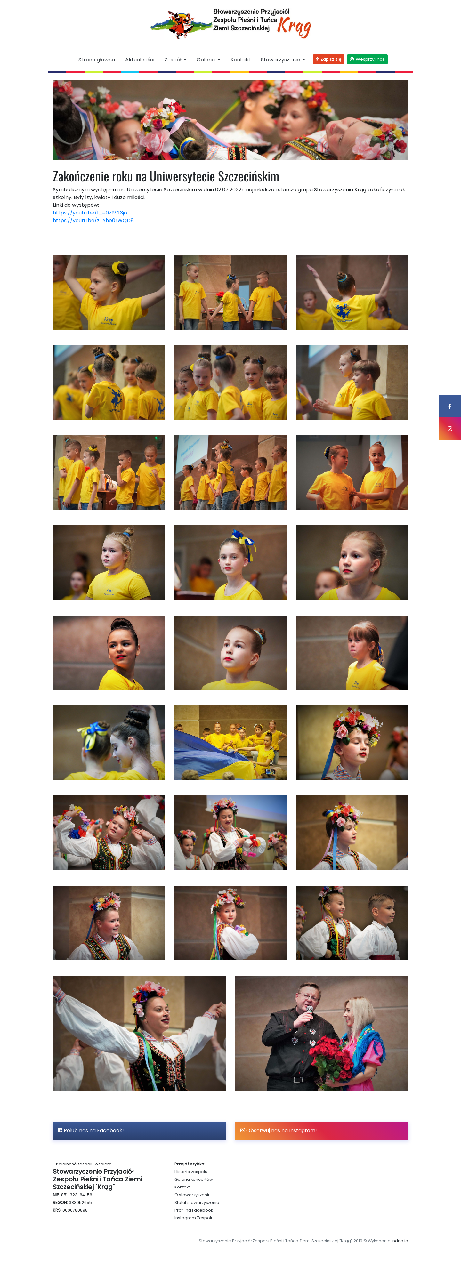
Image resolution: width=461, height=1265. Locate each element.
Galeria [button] (206, 59)
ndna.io (400, 1241)
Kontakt (240, 59)
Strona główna (96, 59)
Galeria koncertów (193, 1179)
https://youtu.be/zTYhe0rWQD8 (93, 220)
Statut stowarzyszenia (196, 1202)
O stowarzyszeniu (192, 1194)
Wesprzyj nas (367, 59)
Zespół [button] (173, 59)
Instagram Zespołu (194, 1218)
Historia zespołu (190, 1171)
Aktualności (139, 59)
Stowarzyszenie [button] (281, 59)
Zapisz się (329, 59)
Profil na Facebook (193, 1210)
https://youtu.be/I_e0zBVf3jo (90, 212)
